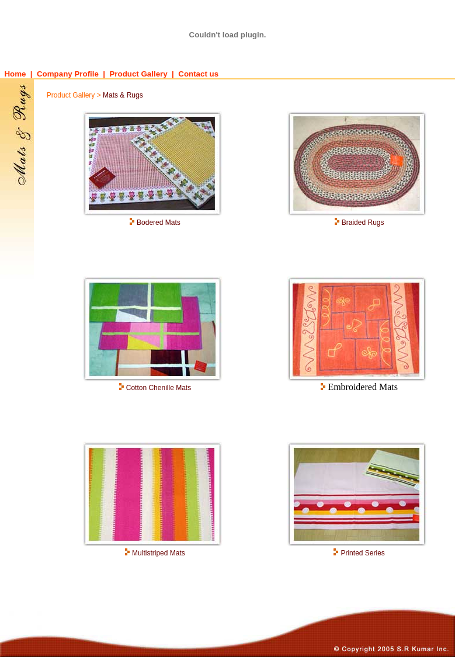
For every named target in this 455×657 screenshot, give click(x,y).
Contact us (198, 73)
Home (13, 73)
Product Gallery (138, 73)
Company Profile (68, 73)
